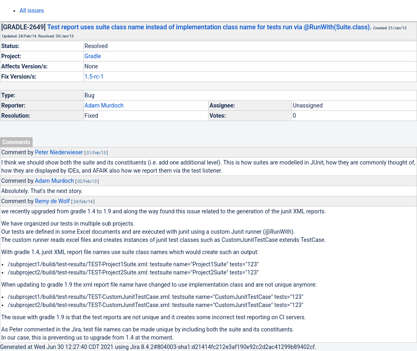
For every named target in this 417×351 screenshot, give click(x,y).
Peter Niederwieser (59, 152)
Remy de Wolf (52, 201)
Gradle (93, 56)
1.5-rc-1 (94, 76)
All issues (32, 10)
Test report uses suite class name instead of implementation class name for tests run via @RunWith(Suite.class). (209, 27)
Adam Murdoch (104, 105)
